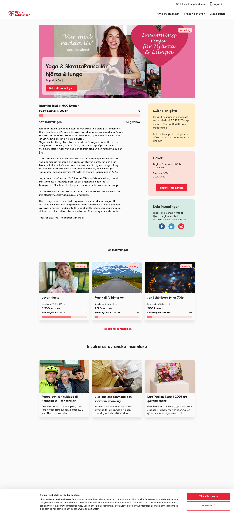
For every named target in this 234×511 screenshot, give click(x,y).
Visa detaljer (46, 505)
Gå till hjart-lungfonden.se (191, 4)
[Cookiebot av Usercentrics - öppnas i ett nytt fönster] (19, 505)
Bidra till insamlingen (61, 88)
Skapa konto (218, 14)
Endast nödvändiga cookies (209, 502)
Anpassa (208, 493)
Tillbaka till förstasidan (117, 329)
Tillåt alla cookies (208, 484)
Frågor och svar (194, 14)
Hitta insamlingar (168, 14)
